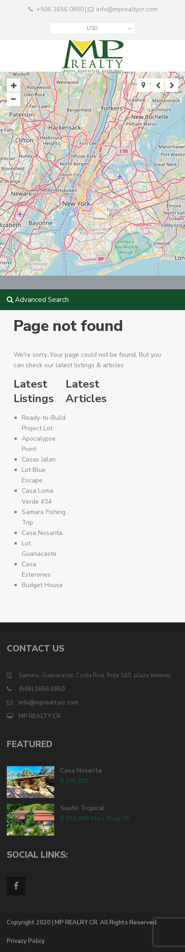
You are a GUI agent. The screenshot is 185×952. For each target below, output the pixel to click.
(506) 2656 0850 (42, 689)
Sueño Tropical (82, 808)
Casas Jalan (39, 459)
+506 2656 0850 (60, 9)
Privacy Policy (26, 941)
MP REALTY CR (40, 716)
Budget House (42, 585)
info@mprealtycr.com (126, 9)
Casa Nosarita (42, 533)
